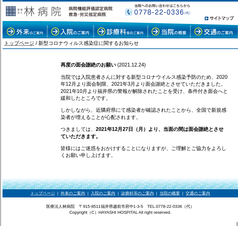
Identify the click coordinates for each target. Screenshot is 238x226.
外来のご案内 (73, 193)
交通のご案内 (198, 193)
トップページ (19, 43)
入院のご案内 (103, 193)
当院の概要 (170, 193)
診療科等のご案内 (137, 193)
